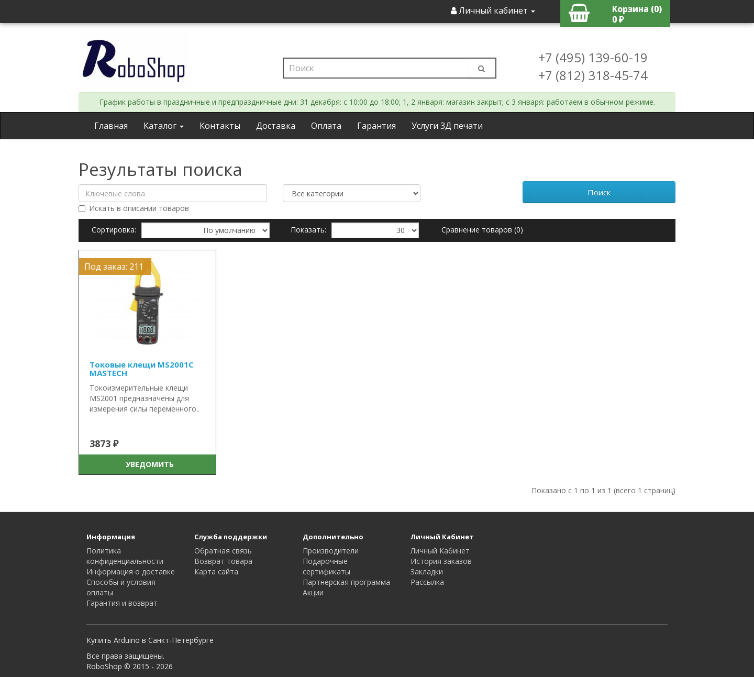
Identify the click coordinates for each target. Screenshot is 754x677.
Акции (313, 592)
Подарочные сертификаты (326, 566)
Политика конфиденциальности (124, 556)
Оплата (326, 125)
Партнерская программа (346, 582)
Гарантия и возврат (122, 603)
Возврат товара (223, 561)
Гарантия (376, 125)
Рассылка (427, 582)
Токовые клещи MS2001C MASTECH (142, 369)
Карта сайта (216, 571)
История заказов (441, 561)
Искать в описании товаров (134, 208)
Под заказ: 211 (113, 266)
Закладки (427, 571)
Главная (111, 125)
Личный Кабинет (440, 551)
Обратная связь (223, 551)
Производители (331, 551)
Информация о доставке (130, 571)
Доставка (275, 125)
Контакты (219, 125)
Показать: (308, 230)
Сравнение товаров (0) (482, 230)
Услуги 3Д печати (447, 125)
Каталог (163, 125)
